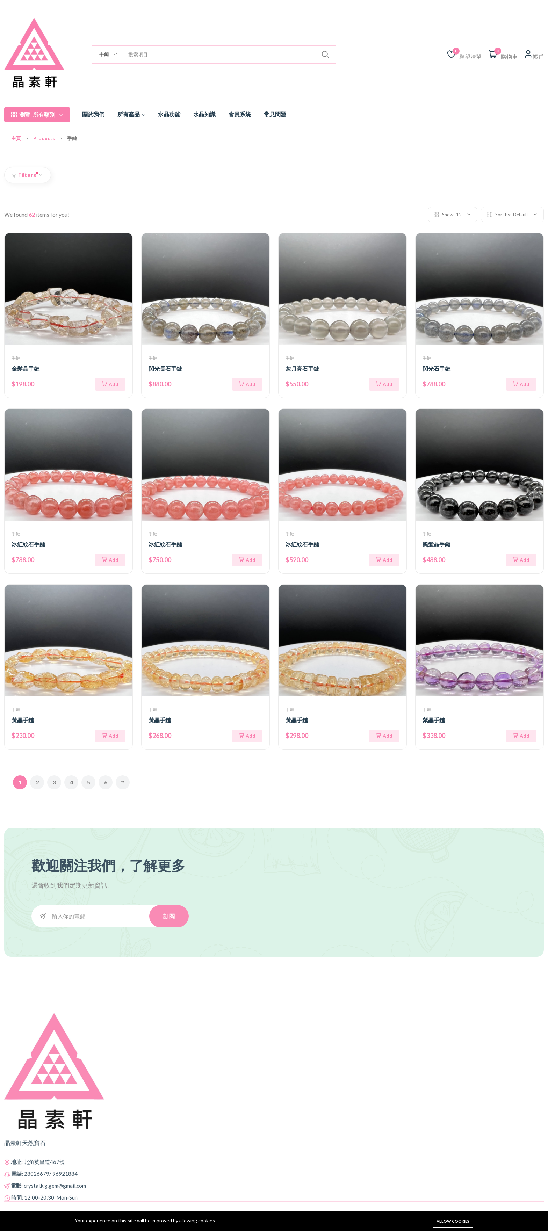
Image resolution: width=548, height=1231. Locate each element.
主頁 (16, 138)
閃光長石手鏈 (165, 368)
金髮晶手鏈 (25, 368)
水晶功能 (169, 114)
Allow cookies (453, 1221)
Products (44, 138)
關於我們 (93, 114)
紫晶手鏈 (434, 720)
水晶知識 (204, 114)
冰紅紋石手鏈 (28, 544)
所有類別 (37, 114)
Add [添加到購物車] (110, 384)
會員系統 (240, 114)
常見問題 (275, 114)
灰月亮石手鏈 (302, 368)
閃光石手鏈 (436, 368)
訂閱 (169, 916)
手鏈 (16, 358)
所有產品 (131, 114)
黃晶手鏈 (23, 720)
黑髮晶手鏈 (436, 544)
